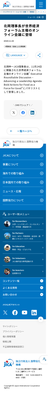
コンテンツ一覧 (11, 281)
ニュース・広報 (34, 17)
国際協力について (13, 200)
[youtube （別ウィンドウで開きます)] (24, 312)
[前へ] (39, 11)
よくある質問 (10, 287)
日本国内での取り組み (16, 182)
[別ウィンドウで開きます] (13, 112)
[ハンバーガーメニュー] (41, 3)
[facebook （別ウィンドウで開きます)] (15, 312)
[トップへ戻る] (40, 319)
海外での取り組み (13, 173)
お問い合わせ (10, 294)
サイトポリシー (10, 326)
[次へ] (43, 11)
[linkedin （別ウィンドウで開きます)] (34, 312)
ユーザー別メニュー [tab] (16, 214)
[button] (15, 55)
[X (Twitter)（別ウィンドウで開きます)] (5, 312)
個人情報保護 (9, 336)
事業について (11, 164)
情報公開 (7, 341)
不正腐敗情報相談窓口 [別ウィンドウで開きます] (13, 346)
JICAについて (11, 155)
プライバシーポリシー (13, 331)
